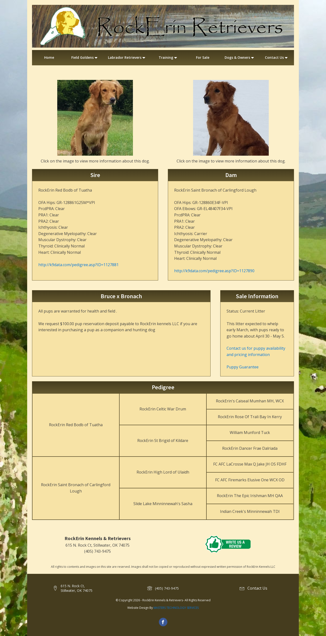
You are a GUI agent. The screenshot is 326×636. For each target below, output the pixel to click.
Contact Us (277, 57)
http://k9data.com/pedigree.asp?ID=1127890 (214, 270)
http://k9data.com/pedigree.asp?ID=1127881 (78, 264)
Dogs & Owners (240, 57)
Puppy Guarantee (243, 367)
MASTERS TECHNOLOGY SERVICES (176, 608)
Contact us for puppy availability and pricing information (256, 351)
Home (49, 57)
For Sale (202, 57)
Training (168, 57)
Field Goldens (84, 57)
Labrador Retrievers (127, 57)
